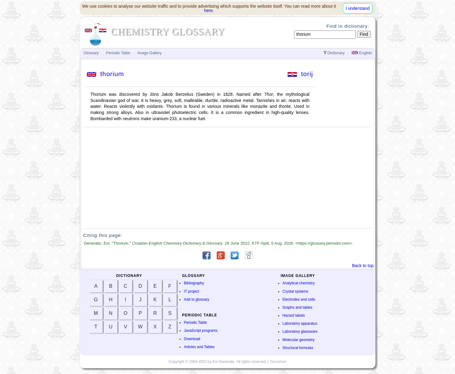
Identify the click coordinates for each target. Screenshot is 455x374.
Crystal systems (295, 291)
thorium (105, 73)
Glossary (91, 53)
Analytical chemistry (298, 283)
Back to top (363, 265)
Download (192, 339)
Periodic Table (195, 322)
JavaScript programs (200, 330)
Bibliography (194, 283)
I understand (358, 8)
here (208, 10)
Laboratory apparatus (299, 323)
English (362, 53)
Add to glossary (196, 299)
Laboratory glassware (300, 331)
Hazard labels (293, 315)
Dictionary (334, 53)
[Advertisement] (228, 178)
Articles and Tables (199, 347)
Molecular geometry (298, 340)
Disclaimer (278, 362)
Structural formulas (297, 348)
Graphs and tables (297, 307)
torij (300, 73)
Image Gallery (149, 53)
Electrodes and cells (298, 299)
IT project (191, 291)
